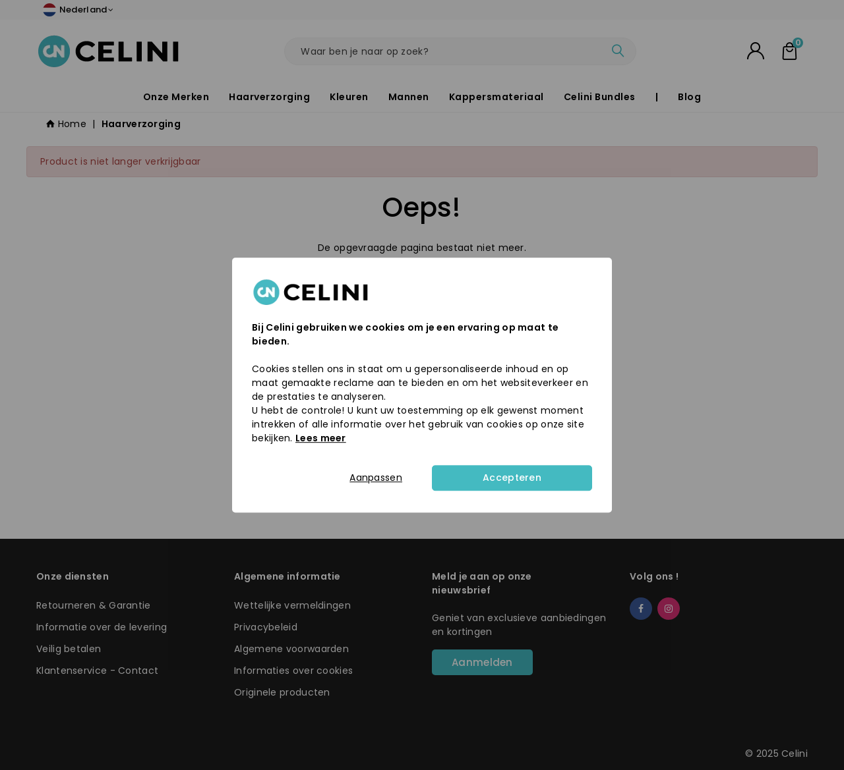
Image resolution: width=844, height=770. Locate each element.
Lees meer (320, 438)
